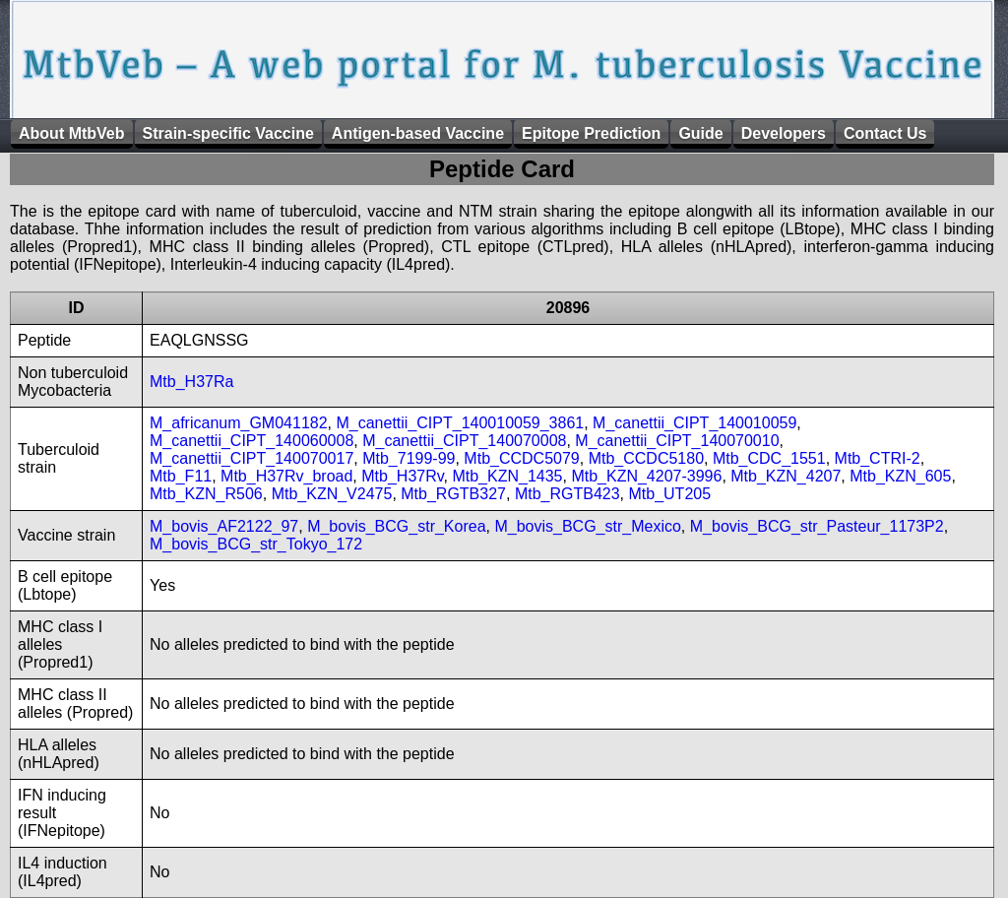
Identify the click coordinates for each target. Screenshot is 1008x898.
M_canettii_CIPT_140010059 (694, 423)
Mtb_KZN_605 (900, 476)
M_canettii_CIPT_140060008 (251, 440)
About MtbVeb (72, 133)
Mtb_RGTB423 (567, 493)
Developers (783, 133)
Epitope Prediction (591, 133)
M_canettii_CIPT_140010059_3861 (460, 423)
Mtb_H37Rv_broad (286, 476)
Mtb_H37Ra (191, 381)
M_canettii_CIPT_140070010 (677, 440)
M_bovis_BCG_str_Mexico (587, 526)
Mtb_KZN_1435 (507, 476)
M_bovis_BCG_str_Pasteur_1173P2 (817, 526)
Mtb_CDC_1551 (769, 458)
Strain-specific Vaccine (228, 133)
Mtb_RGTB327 (453, 493)
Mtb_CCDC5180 (646, 458)
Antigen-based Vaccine (418, 133)
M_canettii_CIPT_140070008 (464, 440)
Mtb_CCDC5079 (521, 458)
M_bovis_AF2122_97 (224, 526)
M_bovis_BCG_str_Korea (396, 526)
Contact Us (885, 133)
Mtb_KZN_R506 (206, 493)
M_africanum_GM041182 (239, 423)
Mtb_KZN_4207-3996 (646, 476)
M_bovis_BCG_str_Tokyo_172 (256, 544)
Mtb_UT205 (669, 493)
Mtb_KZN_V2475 (332, 493)
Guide (700, 133)
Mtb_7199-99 (408, 458)
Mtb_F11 (181, 476)
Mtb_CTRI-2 (877, 458)
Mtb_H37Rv (402, 476)
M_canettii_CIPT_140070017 (251, 458)
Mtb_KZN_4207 (785, 476)
